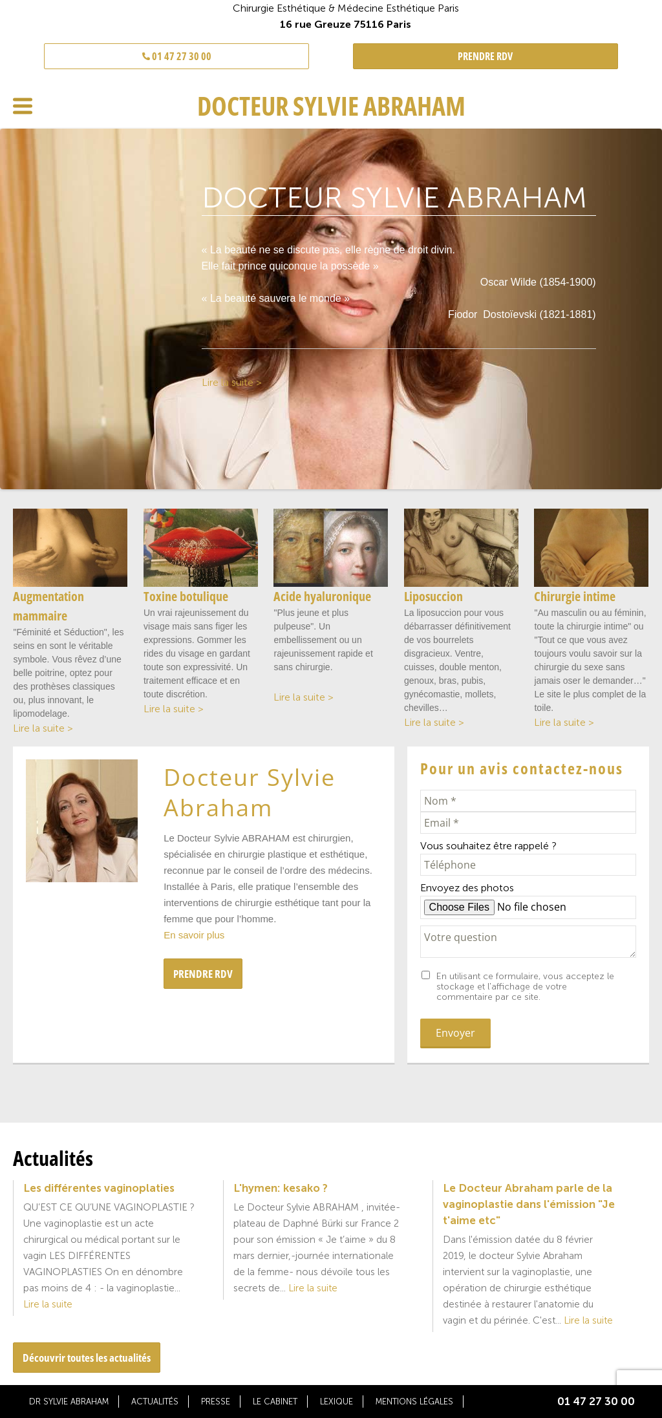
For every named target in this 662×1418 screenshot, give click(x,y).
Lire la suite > (232, 382)
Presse (215, 1401)
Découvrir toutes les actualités (87, 1357)
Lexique (336, 1401)
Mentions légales (414, 1401)
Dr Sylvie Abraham (69, 1401)
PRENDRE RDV (485, 56)
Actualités (154, 1401)
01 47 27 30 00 (176, 56)
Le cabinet (275, 1401)
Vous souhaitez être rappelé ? (488, 846)
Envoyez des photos (467, 888)
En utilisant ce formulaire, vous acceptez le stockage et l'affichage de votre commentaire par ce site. (525, 986)
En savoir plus (194, 934)
